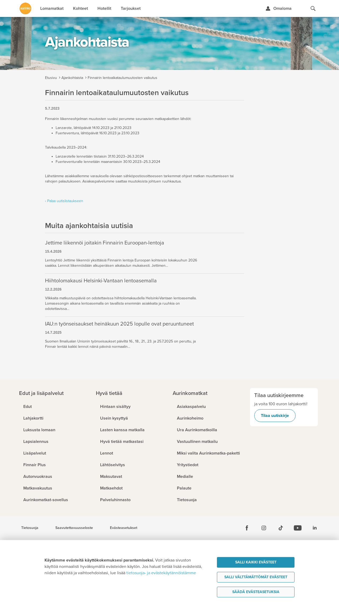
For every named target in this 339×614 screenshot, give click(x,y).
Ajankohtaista (72, 77)
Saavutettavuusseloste (74, 528)
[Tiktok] (280, 527)
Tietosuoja (29, 528)
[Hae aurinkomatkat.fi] (313, 8)
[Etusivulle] (25, 8)
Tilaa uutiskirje (275, 415)
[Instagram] (263, 527)
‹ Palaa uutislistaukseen (64, 201)
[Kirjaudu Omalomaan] (278, 8)
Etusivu (51, 77)
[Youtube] (297, 527)
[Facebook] (246, 527)
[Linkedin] (314, 527)
